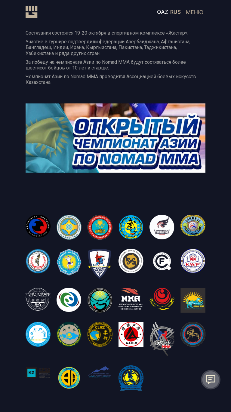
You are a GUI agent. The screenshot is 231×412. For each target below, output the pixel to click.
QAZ (162, 12)
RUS (175, 12)
